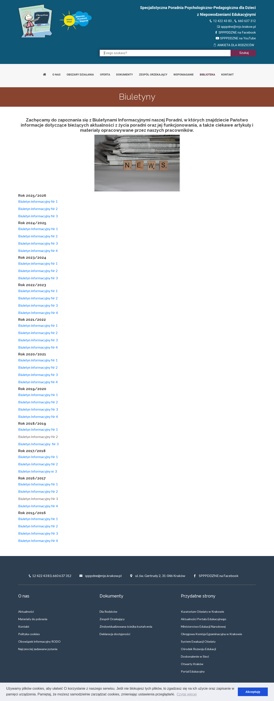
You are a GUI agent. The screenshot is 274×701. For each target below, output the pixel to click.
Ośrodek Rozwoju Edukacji (198, 649)
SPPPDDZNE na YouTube (236, 38)
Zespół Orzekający (112, 619)
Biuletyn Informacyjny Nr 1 (38, 229)
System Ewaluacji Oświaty (198, 641)
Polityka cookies (29, 634)
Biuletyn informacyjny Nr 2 (38, 209)
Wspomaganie (183, 74)
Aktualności (26, 611)
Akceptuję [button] (253, 692)
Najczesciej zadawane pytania (37, 649)
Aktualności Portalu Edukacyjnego (203, 619)
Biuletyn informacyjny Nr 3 (38, 216)
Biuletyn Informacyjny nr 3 (37, 471)
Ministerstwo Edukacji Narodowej (203, 626)
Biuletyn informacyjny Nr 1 (38, 201)
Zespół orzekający (153, 74)
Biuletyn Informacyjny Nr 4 (38, 313)
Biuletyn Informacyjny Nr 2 (38, 402)
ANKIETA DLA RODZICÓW (233, 45)
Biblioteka (207, 74)
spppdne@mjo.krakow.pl (236, 27)
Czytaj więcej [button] (187, 694)
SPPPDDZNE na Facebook (235, 32)
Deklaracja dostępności (115, 634)
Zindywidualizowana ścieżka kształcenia (126, 626)
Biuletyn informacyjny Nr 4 (38, 250)
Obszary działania (80, 74)
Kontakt (227, 74)
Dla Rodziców (108, 611)
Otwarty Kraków (192, 664)
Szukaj (244, 53)
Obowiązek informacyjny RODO (39, 641)
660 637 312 (245, 21)
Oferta (105, 74)
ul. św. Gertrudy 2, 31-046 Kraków (157, 576)
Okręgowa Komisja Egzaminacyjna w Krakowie (211, 634)
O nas (56, 74)
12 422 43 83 (220, 21)
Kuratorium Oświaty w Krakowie (202, 611)
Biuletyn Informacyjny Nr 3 (38, 409)
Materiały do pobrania (32, 619)
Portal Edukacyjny (193, 671)
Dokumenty (124, 74)
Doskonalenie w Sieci (195, 656)
